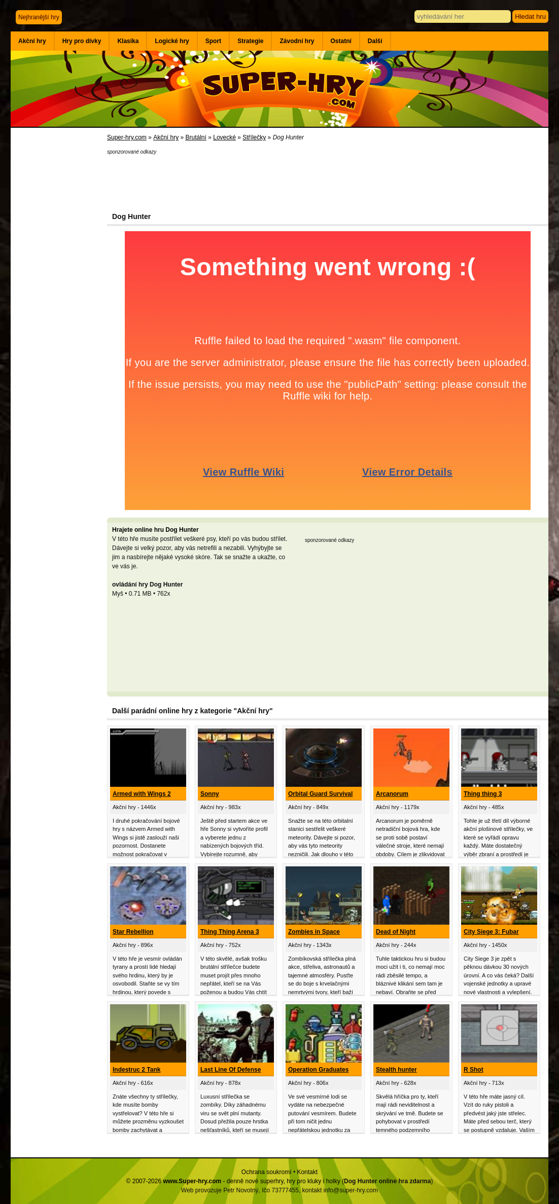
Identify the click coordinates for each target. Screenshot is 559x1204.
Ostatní (341, 41)
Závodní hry (297, 41)
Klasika (127, 41)
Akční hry (32, 41)
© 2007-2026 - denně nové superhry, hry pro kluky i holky (233, 1181)
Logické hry (172, 41)
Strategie (250, 41)
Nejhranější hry (38, 17)
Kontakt (307, 1172)
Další (375, 41)
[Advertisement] (58, 294)
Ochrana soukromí (266, 1172)
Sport (213, 41)
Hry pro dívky (81, 41)
